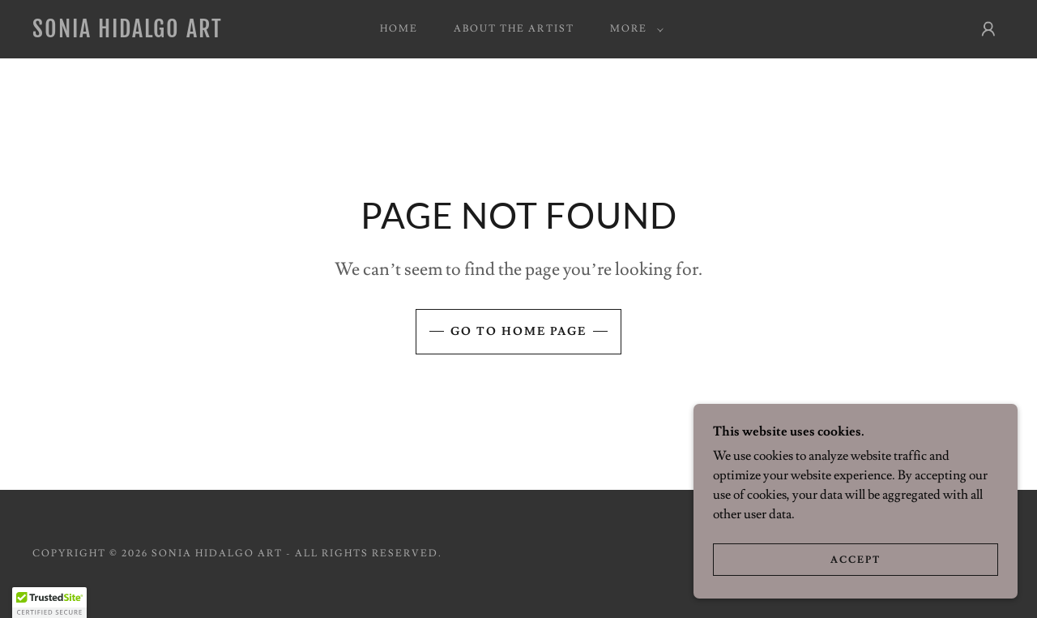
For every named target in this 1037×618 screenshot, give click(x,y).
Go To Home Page (518, 331)
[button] (633, 29)
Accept (855, 560)
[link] (165, 33)
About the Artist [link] (514, 29)
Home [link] (399, 29)
